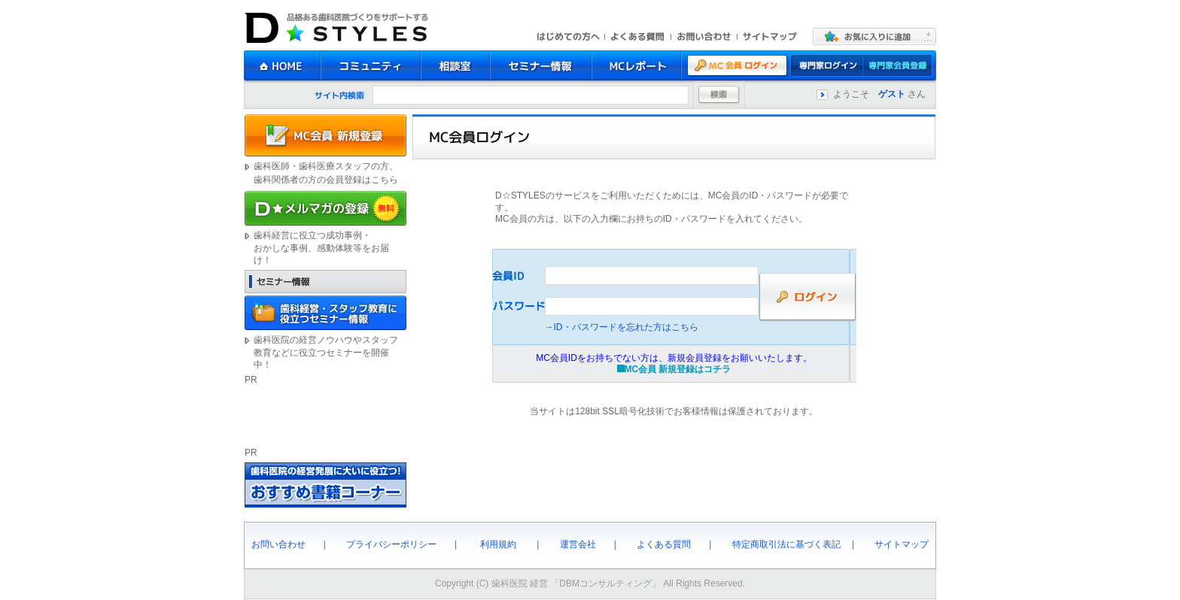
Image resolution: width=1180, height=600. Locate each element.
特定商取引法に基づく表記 (786, 544)
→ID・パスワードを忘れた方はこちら (621, 327)
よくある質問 (664, 544)
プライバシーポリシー (391, 544)
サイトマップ (901, 544)
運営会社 (578, 544)
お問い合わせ (278, 544)
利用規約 (498, 544)
